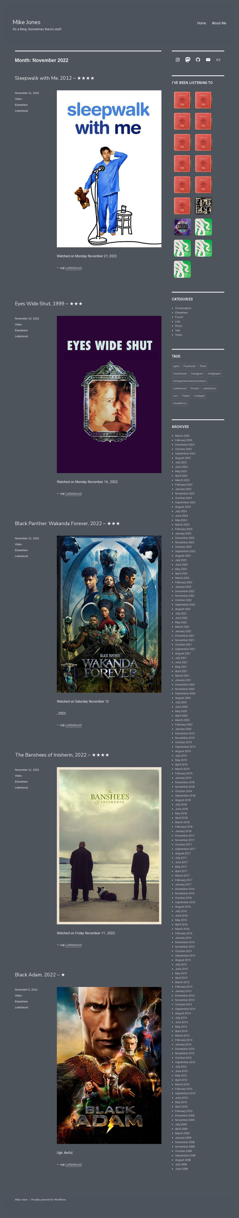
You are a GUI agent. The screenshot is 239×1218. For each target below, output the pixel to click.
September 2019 (185, 746)
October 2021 (183, 644)
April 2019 (181, 764)
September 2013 (185, 1062)
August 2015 (183, 960)
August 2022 (183, 609)
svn (175, 395)
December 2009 (184, 1115)
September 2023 (185, 551)
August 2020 (183, 697)
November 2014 (184, 1000)
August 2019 (183, 751)
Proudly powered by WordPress (48, 1199)
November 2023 (184, 542)
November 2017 (184, 840)
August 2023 (183, 555)
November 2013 (184, 1053)
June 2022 (181, 617)
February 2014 (183, 1040)
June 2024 (181, 515)
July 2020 (181, 702)
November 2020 (184, 689)
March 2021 (182, 675)
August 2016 (183, 906)
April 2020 (181, 715)
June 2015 (181, 968)
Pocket (195, 388)
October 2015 (183, 951)
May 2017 (181, 866)
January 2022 (183, 631)
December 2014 (184, 995)
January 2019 (183, 777)
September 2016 (185, 902)
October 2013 (183, 1057)
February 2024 (183, 529)
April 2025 (181, 475)
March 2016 (182, 928)
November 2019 (184, 737)
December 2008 (184, 1142)
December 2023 (184, 537)
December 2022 (184, 591)
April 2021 (181, 671)
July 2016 (181, 911)
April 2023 (181, 573)
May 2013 (181, 1075)
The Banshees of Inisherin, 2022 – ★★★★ (62, 755)
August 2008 (183, 1160)
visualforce (179, 403)
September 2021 (185, 649)
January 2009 (183, 1137)
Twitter (186, 395)
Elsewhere (21, 104)
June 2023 (181, 564)
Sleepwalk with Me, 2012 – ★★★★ (55, 78)
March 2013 (182, 1084)
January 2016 (183, 937)
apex (176, 366)
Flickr (203, 366)
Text (177, 330)
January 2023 (183, 586)
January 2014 (183, 1044)
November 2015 (184, 946)
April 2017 (181, 871)
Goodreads (180, 373)
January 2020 (183, 729)
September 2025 (185, 453)
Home (201, 23)
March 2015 (182, 982)
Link (177, 321)
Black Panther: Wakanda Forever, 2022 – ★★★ (67, 523)
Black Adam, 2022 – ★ (40, 975)
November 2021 (184, 640)
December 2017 (184, 835)
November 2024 (184, 493)
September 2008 (185, 1155)
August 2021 (183, 653)
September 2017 (185, 849)
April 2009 (181, 1128)
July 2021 (181, 657)
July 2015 (181, 964)
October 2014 (183, 1004)
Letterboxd (73, 268)
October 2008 (183, 1151)
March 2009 (182, 1133)
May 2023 (181, 569)
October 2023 (183, 546)
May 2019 (181, 760)
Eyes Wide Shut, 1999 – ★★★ (49, 303)
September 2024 (185, 502)
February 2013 (183, 1088)
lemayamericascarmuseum (189, 381)
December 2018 (184, 782)
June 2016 (181, 915)
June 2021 (181, 662)
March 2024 (182, 524)
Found (179, 317)
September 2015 (185, 955)
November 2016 (184, 893)
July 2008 (181, 1164)
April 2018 (181, 817)
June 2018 (181, 809)
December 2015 (184, 942)
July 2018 (181, 804)
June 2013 (181, 1071)
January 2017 (183, 884)
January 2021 (183, 680)
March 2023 (182, 577)
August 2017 (183, 853)
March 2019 (182, 769)
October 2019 (183, 742)
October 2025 (183, 449)
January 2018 (183, 831)
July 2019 (181, 755)
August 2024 (183, 506)
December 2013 (184, 1048)
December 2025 (184, 444)
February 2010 (183, 1111)
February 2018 (183, 826)
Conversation (183, 308)
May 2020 (181, 711)
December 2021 (184, 635)
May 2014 (181, 1026)
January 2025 (183, 489)
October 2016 (183, 897)
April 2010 (181, 1106)
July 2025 (181, 462)
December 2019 (184, 733)
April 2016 (181, 924)
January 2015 (183, 991)
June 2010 (181, 1097)
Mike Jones (27, 22)
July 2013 (181, 1066)
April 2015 (181, 977)
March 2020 (182, 720)
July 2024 (181, 511)
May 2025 (181, 471)
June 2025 (181, 466)
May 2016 (181, 920)
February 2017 (183, 880)
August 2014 (183, 1013)
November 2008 (184, 1146)
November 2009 (184, 1120)
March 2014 (182, 1035)
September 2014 (185, 1008)
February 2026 (183, 440)
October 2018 (183, 791)
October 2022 (183, 600)
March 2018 (182, 822)
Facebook (189, 366)
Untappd (199, 395)
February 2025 (183, 484)
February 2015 (183, 986)
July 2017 (181, 857)
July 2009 (181, 1124)
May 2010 (181, 1102)
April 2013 (181, 1080)
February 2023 (183, 582)
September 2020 (185, 693)
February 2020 (183, 724)
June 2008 (181, 1168)
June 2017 (181, 862)
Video (18, 98)
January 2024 (183, 533)
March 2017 (182, 875)
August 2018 (183, 800)
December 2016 (184, 888)
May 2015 (181, 973)
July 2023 (181, 560)
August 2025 (183, 458)
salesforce (209, 388)
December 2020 (184, 684)
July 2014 (181, 1017)
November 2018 (184, 786)
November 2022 (184, 595)
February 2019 (183, 773)
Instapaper (214, 373)
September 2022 (185, 604)
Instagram (197, 373)
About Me (219, 23)
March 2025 (182, 480)
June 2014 (181, 1022)
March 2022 (182, 626)
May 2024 (181, 520)
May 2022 (181, 622)
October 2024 (183, 498)
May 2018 (181, 813)
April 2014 (181, 1031)
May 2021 (181, 666)
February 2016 (183, 933)
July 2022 (181, 613)
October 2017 (183, 844)
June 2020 (181, 706)
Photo (178, 326)
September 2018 (185, 795)
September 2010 (185, 1093)
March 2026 (182, 435)
